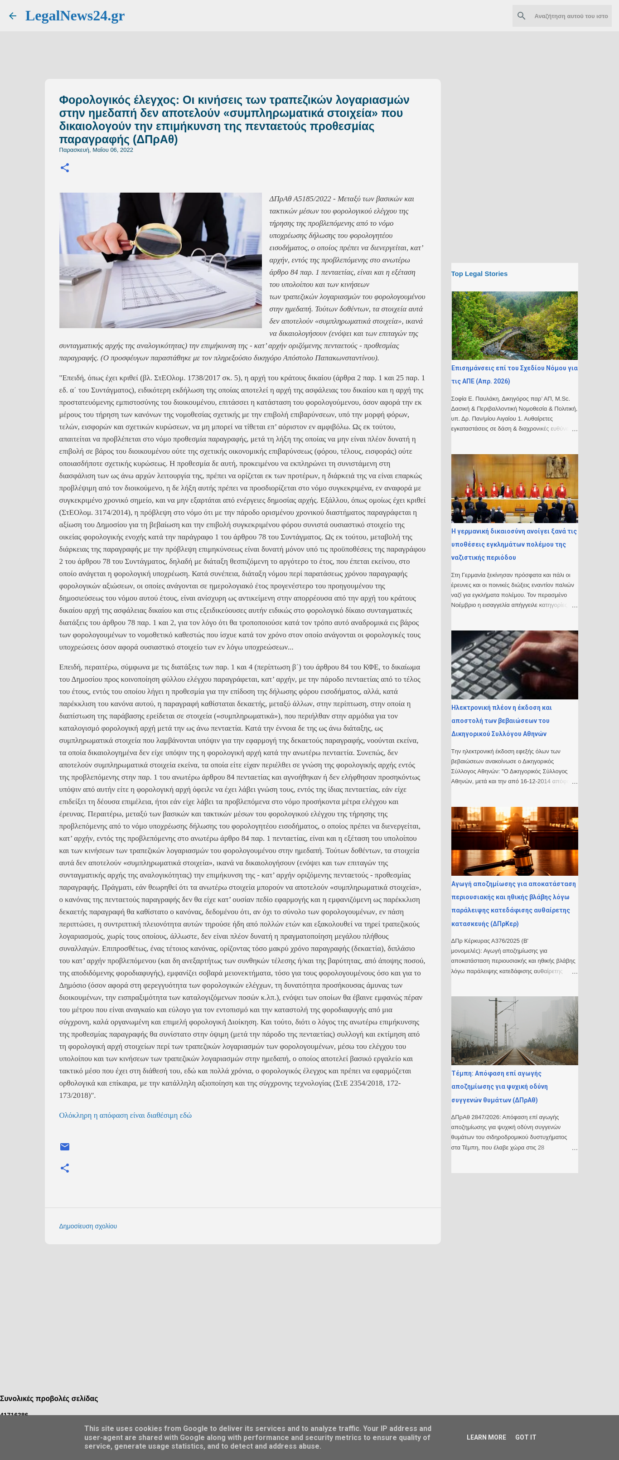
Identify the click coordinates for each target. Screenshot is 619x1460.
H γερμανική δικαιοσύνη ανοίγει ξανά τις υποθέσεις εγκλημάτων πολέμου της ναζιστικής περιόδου (514, 545)
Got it (526, 1437)
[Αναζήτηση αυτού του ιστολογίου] (564, 16)
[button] (64, 168)
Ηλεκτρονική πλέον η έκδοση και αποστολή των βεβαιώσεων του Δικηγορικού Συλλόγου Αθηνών (501, 721)
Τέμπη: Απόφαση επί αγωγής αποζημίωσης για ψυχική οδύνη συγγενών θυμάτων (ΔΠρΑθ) (499, 1087)
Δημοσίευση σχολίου (88, 1226)
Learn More (486, 1437)
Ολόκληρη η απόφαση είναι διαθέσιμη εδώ (125, 1115)
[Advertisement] (261, 1314)
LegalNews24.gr (75, 15)
